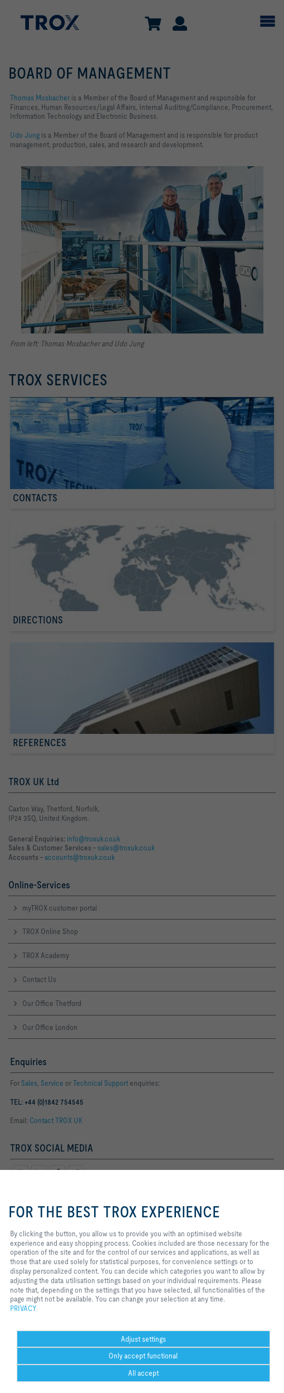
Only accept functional (143, 1355)
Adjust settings (143, 1338)
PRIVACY (23, 1308)
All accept (143, 1372)
